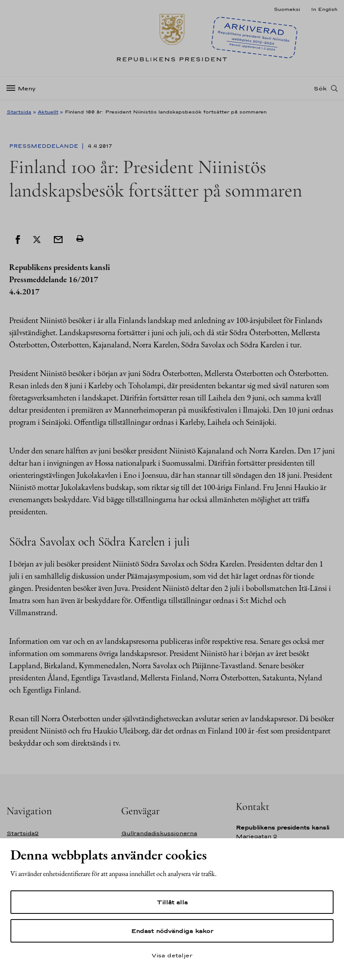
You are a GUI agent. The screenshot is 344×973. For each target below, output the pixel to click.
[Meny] (24, 88)
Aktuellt (48, 112)
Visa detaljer (172, 955)
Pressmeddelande (44, 146)
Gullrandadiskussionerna (159, 833)
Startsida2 (23, 833)
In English (324, 9)
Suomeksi (287, 9)
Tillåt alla (172, 902)
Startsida (19, 112)
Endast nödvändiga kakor (172, 931)
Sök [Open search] (320, 88)
